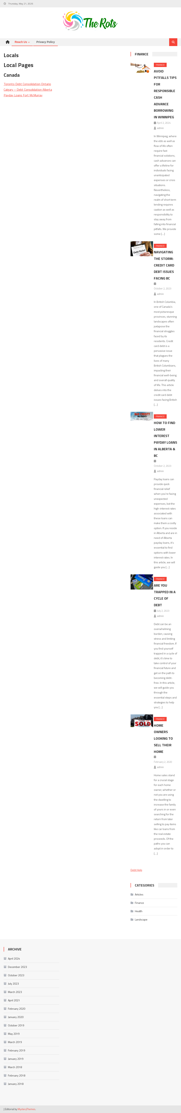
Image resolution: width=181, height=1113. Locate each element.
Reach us (21, 42)
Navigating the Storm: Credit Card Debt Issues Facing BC (164, 265)
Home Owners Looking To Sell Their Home (163, 738)
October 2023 (16, 975)
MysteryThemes (26, 1109)
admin (160, 128)
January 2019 (15, 1059)
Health (138, 911)
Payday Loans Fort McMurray (23, 95)
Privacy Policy (45, 42)
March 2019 (15, 1042)
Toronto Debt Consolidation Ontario (27, 84)
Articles (139, 894)
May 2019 (14, 1034)
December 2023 (17, 967)
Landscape (141, 919)
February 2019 (16, 1050)
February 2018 (16, 1075)
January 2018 (15, 1084)
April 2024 (14, 958)
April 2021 (14, 1000)
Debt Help (136, 870)
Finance (141, 54)
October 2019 (16, 1025)
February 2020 (16, 1009)
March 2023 (15, 992)
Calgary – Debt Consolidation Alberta (28, 89)
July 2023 (13, 983)
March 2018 (15, 1067)
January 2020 (15, 1017)
